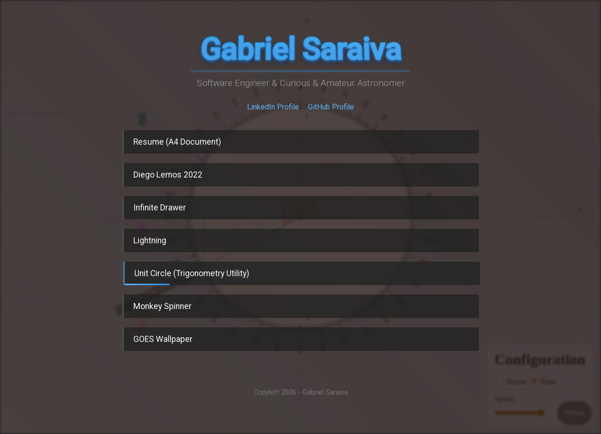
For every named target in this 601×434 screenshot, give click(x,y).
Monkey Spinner (162, 306)
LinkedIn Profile (273, 106)
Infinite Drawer (159, 207)
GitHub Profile (331, 106)
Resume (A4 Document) (177, 142)
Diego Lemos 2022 (167, 174)
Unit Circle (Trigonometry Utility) (187, 277)
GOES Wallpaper (163, 339)
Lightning (149, 240)
